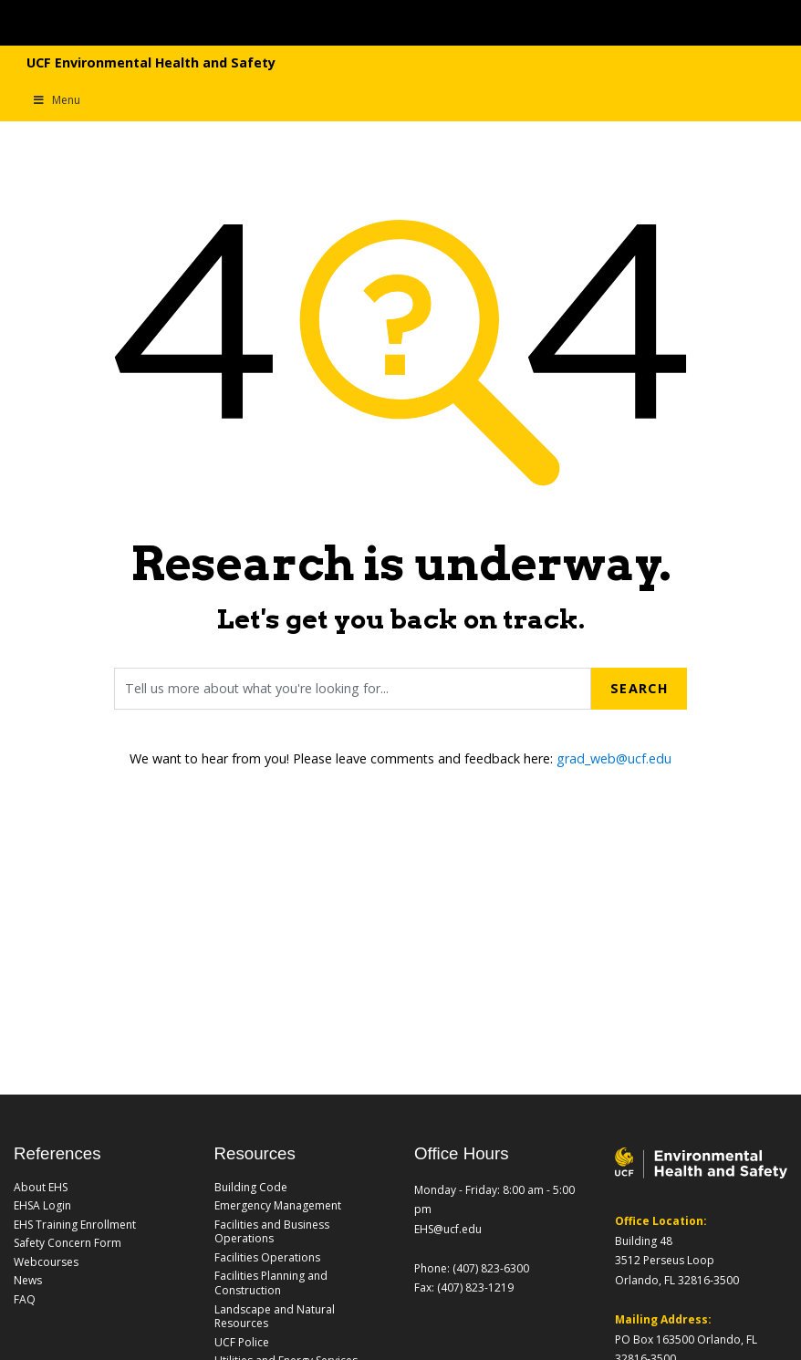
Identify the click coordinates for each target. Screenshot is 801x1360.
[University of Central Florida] (207, 22)
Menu (55, 100)
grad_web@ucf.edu (614, 758)
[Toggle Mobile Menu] (710, 21)
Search (639, 688)
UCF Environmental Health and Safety (151, 62)
